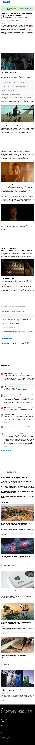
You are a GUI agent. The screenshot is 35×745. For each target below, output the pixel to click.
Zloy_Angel (4, 666)
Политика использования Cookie (6, 737)
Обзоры (18, 1)
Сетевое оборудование (5, 493)
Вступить (4, 338)
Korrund (5, 394)
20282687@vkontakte (8, 373)
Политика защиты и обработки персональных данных (9, 738)
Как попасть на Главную (4, 734)
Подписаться (9, 338)
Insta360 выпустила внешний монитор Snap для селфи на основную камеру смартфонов (17, 497)
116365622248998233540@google (13, 331)
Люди (1, 726)
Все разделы (3, 725)
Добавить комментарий (6, 369)
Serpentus (6, 433)
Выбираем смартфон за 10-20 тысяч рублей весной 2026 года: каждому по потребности (17, 689)
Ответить (5, 382)
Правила (2, 732)
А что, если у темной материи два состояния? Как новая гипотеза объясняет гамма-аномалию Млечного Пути (15, 557)
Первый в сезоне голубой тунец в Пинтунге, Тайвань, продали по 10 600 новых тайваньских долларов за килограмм (17, 482)
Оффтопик (3, 488)
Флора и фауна (3, 483)
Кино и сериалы (16, 20)
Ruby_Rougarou (4, 534)
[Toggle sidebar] (1, 2)
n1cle (3, 633)
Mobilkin (3, 700)
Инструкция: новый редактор (5, 733)
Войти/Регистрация (4, 719)
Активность (2, 727)
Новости (24, 1)
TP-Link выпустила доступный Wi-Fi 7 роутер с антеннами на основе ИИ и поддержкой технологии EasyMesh (17, 492)
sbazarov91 (4, 600)
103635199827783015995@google (10, 414)
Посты (2, 724)
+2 (3, 327)
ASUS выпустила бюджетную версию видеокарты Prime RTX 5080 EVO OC (17, 477)
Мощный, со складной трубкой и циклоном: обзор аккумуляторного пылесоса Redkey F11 (13, 656)
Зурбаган (5, 386)
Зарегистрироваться (4, 718)
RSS (9, 336)
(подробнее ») (22, 311)
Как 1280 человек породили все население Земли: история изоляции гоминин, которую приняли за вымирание (16, 523)
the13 (5, 407)
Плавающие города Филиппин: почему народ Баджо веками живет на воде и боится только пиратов (16, 622)
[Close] (33, 7)
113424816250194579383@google (10, 426)
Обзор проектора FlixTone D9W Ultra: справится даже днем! (16, 590)
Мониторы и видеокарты (5, 478)
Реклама (2, 736)
